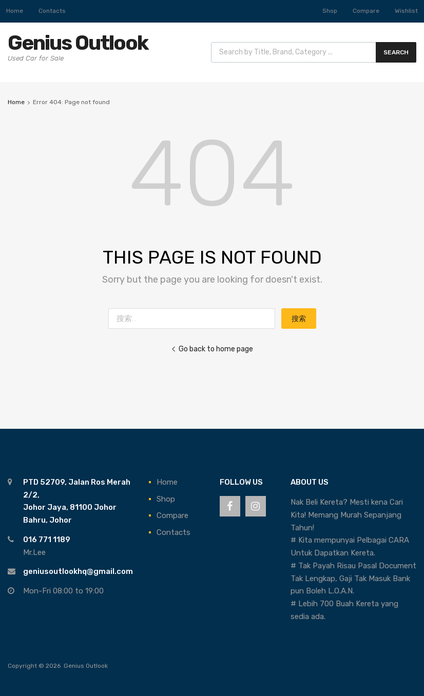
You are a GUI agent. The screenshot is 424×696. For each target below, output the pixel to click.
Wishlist (406, 10)
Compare (366, 10)
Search (396, 52)
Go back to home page (212, 349)
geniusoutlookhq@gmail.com (78, 571)
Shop (329, 10)
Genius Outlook (78, 43)
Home (14, 10)
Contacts (52, 10)
